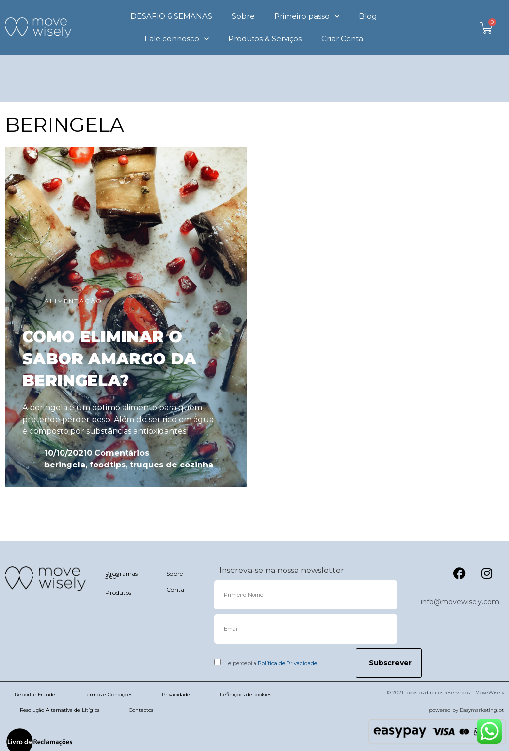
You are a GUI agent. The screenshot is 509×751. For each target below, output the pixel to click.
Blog (368, 16)
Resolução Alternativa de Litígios (59, 710)
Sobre (243, 16)
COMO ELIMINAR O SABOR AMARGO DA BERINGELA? (109, 359)
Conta (175, 589)
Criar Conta (342, 38)
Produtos (118, 592)
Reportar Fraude (35, 694)
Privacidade (176, 694)
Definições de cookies (245, 694)
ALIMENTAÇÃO (73, 301)
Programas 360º (121, 575)
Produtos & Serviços (265, 38)
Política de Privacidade (287, 663)
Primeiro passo (306, 16)
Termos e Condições (108, 694)
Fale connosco (176, 39)
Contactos (141, 710)
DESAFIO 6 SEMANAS (171, 16)
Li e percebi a (270, 663)
